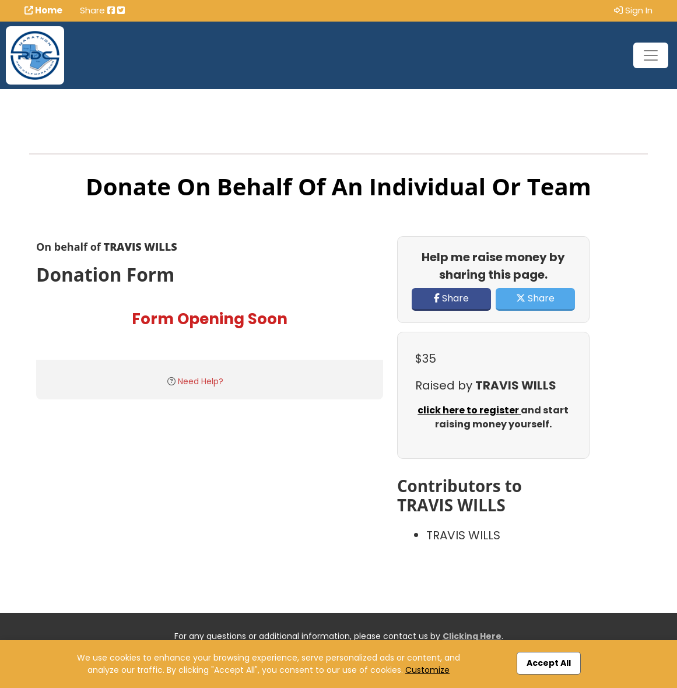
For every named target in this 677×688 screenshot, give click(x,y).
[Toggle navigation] (650, 55)
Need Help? (200, 381)
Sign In (633, 10)
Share (451, 298)
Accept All (549, 663)
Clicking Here (472, 636)
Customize (427, 670)
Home (43, 10)
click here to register (469, 410)
